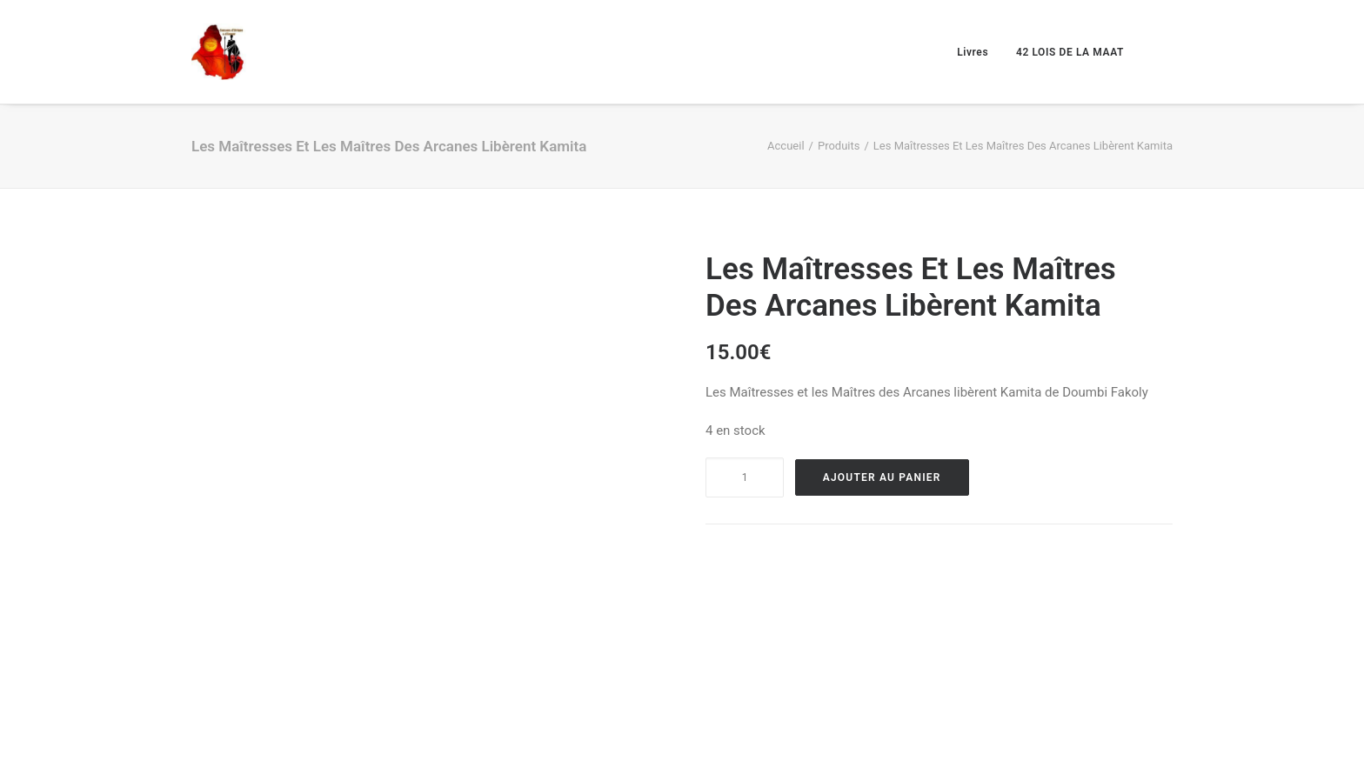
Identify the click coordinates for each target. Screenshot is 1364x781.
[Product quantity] (744, 477)
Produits (839, 145)
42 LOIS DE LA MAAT (1070, 52)
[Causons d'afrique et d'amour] (219, 51)
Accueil (785, 145)
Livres (972, 52)
